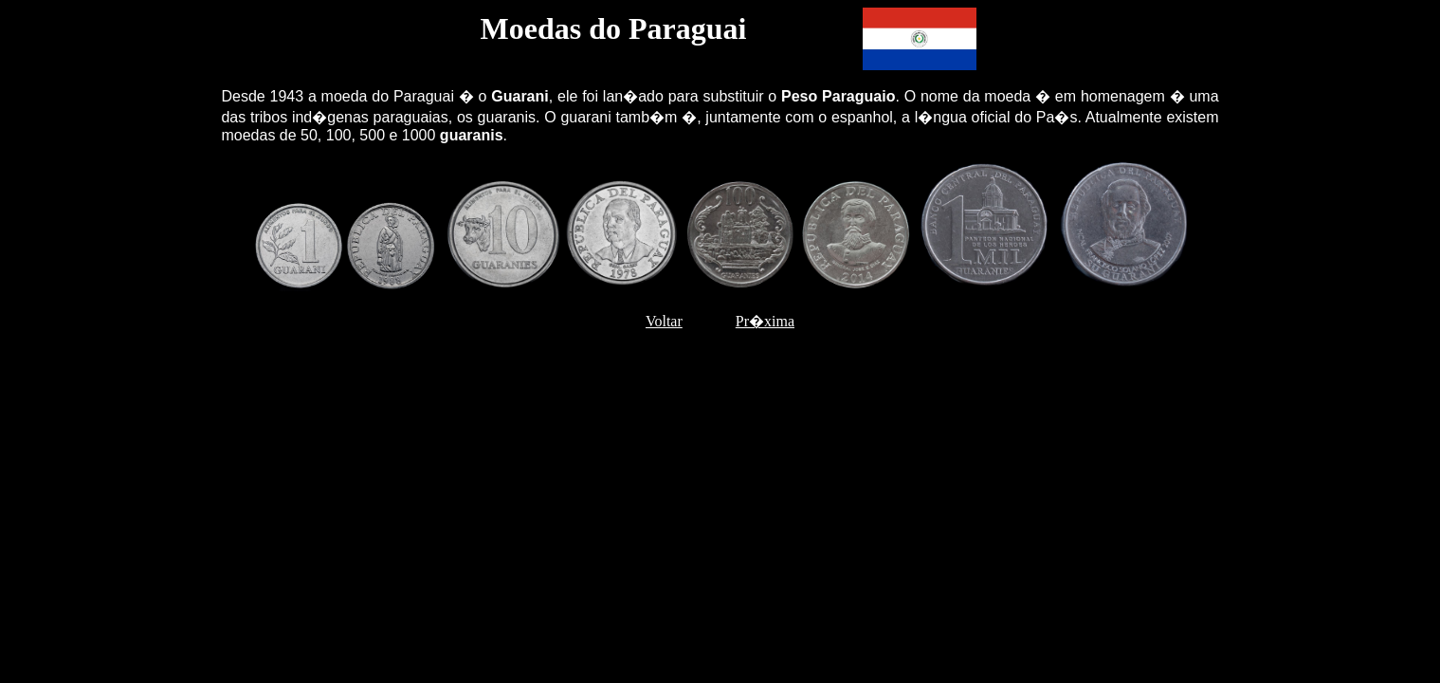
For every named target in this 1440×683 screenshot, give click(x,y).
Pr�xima (765, 321)
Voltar (664, 321)
